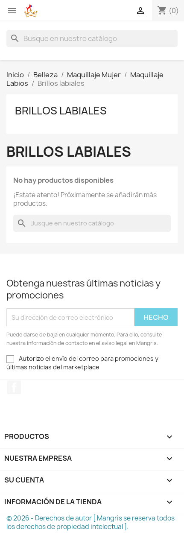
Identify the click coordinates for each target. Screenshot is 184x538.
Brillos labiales (61, 110)
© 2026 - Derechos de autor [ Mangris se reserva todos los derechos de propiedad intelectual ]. (90, 522)
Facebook (14, 387)
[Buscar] (92, 38)
